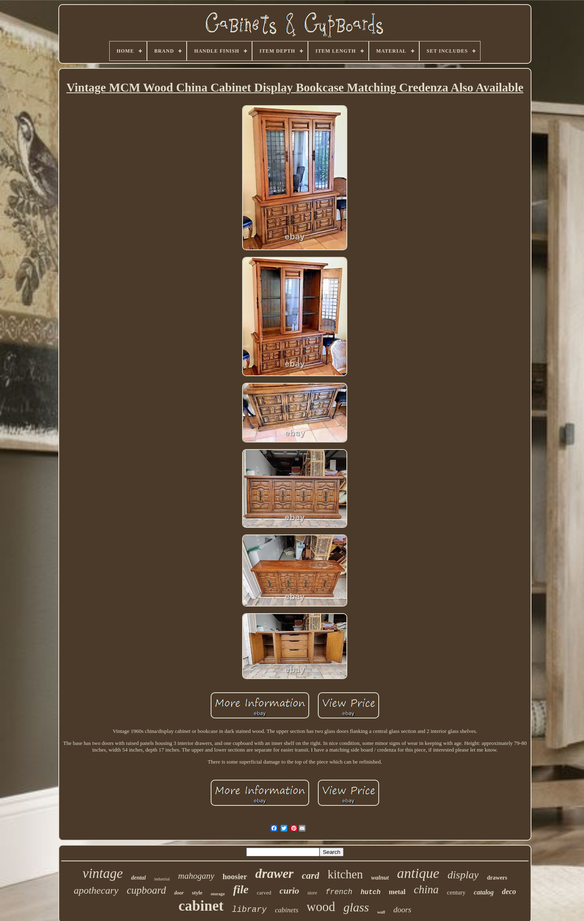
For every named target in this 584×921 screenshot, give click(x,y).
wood (321, 906)
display (462, 875)
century (456, 892)
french (338, 892)
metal (397, 892)
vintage (103, 873)
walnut (380, 877)
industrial (162, 879)
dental (138, 878)
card (310, 875)
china (426, 889)
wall (381, 911)
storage (218, 893)
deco (509, 891)
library (249, 909)
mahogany (196, 876)
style (197, 893)
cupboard (146, 890)
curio (289, 890)
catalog (484, 892)
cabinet (201, 906)
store (312, 893)
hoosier (235, 876)
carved (264, 893)
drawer (274, 873)
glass (356, 907)
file (240, 889)
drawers (497, 878)
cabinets (286, 910)
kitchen (345, 874)
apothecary (96, 890)
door (179, 893)
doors (402, 909)
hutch (370, 892)
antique (418, 873)
